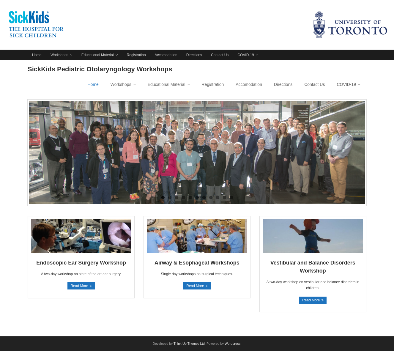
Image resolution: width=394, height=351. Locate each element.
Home (37, 55)
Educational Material (97, 55)
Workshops (59, 55)
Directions (194, 55)
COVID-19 (245, 55)
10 (224, 197)
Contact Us (219, 55)
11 (231, 197)
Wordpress (232, 343)
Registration (136, 55)
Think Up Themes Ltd (189, 343)
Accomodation (166, 55)
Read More (79, 286)
